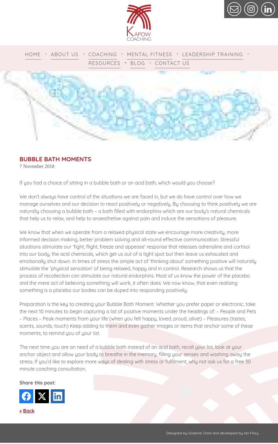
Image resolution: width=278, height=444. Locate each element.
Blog (138, 64)
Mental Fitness (149, 54)
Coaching (103, 54)
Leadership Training (212, 54)
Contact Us (172, 64)
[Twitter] (42, 397)
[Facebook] (26, 397)
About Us (65, 54)
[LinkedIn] (58, 397)
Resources (105, 64)
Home (33, 54)
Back (28, 412)
